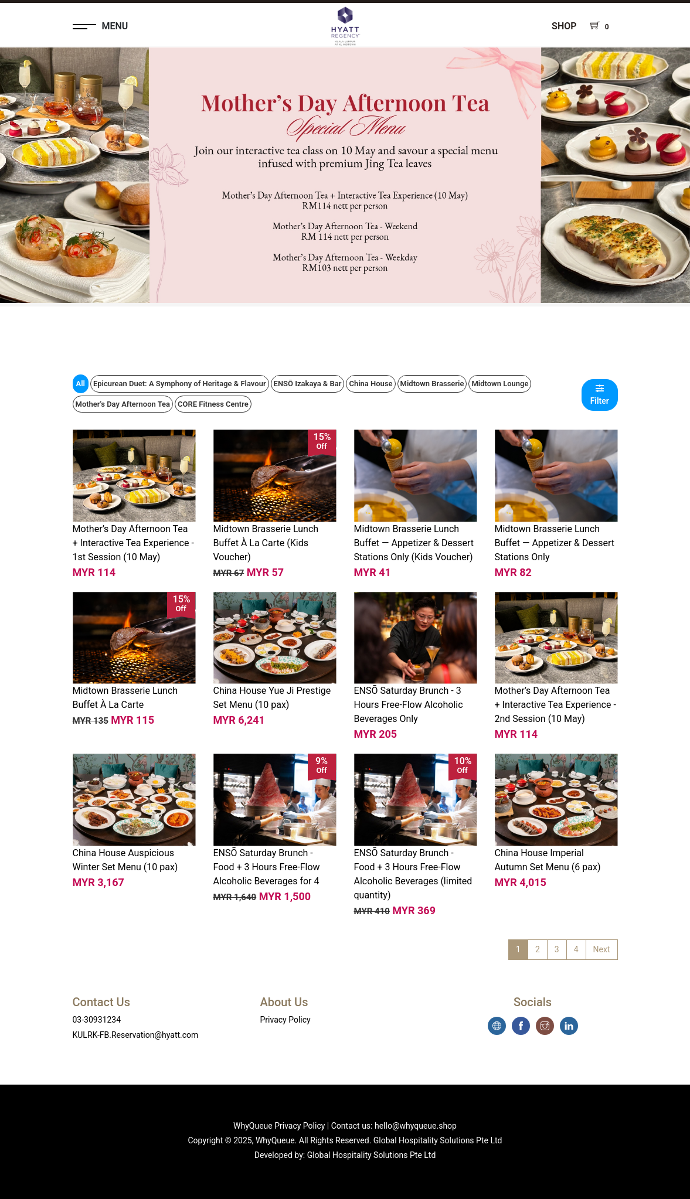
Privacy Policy (285, 1019)
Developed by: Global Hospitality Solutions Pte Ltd (345, 1155)
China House (370, 383)
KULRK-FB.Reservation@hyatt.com (136, 1035)
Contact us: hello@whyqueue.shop (394, 1125)
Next (601, 949)
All (80, 383)
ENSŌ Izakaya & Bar (308, 383)
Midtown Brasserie (432, 383)
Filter (599, 395)
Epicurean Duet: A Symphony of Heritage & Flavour (179, 383)
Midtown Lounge (499, 383)
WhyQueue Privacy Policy (279, 1125)
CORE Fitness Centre (213, 404)
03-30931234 (97, 1019)
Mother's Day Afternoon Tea (123, 404)
